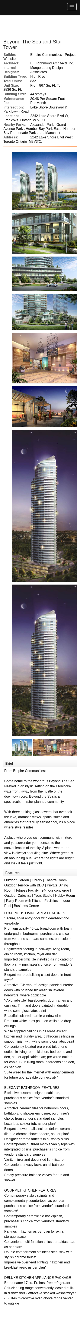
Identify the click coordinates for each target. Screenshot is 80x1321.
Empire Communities (46, 54)
